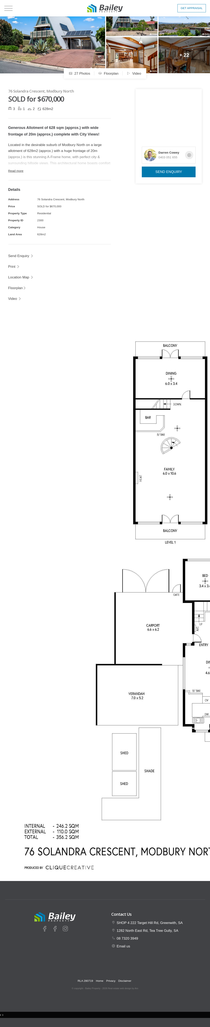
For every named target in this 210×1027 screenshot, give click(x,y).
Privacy (110, 980)
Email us (123, 946)
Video (134, 73)
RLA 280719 (85, 980)
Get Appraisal (192, 8)
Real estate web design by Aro (123, 988)
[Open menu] (8, 8)
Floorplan (108, 73)
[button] (14, 266)
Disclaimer (124, 980)
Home (99, 980)
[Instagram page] (65, 929)
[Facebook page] (45, 929)
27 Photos (79, 73)
